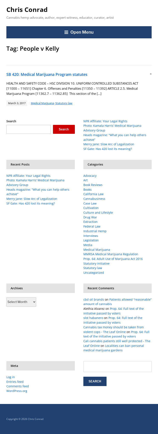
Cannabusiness (94, 199)
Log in (10, 377)
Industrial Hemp (95, 231)
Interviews (90, 236)
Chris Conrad (27, 9)
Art (85, 180)
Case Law (90, 203)
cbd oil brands (93, 299)
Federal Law (91, 226)
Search (11, 121)
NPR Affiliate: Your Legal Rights (105, 121)
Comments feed (17, 386)
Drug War (90, 217)
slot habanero (93, 318)
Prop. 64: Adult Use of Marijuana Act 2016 (113, 259)
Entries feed (15, 382)
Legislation (91, 240)
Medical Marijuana (42, 103)
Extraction (90, 222)
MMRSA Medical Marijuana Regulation (110, 254)
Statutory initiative (96, 263)
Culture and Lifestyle (98, 213)
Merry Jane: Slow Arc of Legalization (108, 144)
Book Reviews (92, 185)
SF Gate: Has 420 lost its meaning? (107, 149)
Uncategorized (93, 273)
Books (87, 189)
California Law (93, 194)
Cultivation (91, 208)
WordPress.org (16, 391)
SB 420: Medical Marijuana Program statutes (46, 74)
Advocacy (90, 176)
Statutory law (63, 103)
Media (87, 245)
